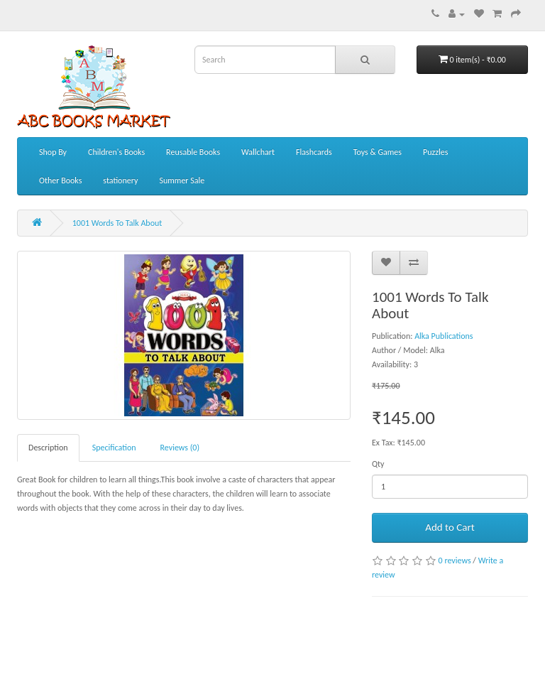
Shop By (53, 152)
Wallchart (258, 152)
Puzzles (435, 152)
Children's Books (116, 152)
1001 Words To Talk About (117, 223)
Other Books (60, 180)
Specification (114, 448)
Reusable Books (193, 152)
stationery (120, 180)
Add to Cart (449, 527)
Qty (378, 464)
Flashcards (314, 152)
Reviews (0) (180, 448)
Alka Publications (443, 336)
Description (48, 448)
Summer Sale (181, 180)
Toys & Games (377, 152)
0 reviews (455, 560)
